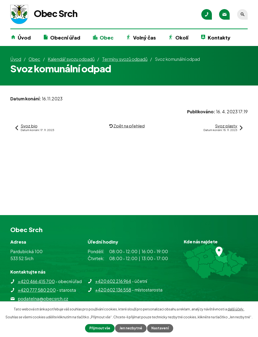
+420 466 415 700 (36, 281)
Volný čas (144, 37)
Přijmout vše (99, 328)
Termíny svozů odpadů (124, 59)
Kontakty (219, 37)
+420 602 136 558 (113, 289)
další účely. (235, 309)
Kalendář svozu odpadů (71, 59)
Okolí (181, 37)
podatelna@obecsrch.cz (43, 298)
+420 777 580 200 (37, 290)
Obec (107, 37)
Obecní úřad (65, 37)
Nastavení (160, 328)
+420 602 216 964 (113, 281)
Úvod (24, 37)
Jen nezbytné (130, 328)
